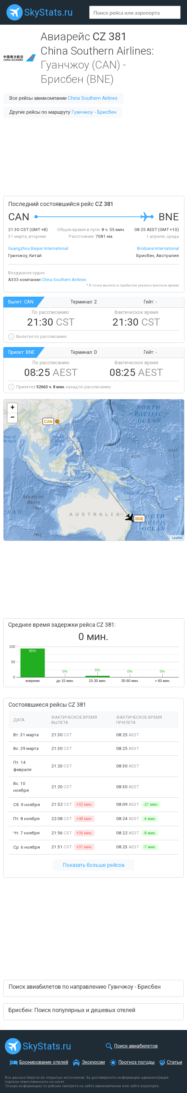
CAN (48, 421)
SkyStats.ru (48, 12)
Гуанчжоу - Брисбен (93, 112)
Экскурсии (93, 1062)
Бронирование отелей (43, 1062)
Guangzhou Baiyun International (38, 248)
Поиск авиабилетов (136, 1046)
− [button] (12, 418)
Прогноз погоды (136, 1062)
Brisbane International (158, 248)
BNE (139, 519)
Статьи (174, 1062)
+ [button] (12, 408)
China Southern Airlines (93, 98)
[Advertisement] (93, 156)
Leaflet (177, 538)
